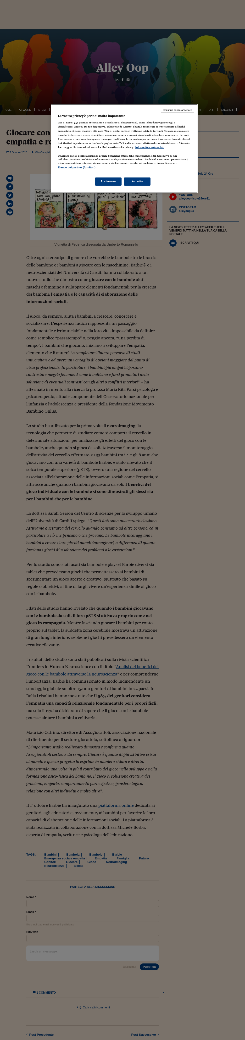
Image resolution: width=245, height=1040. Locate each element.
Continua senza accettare (177, 110)
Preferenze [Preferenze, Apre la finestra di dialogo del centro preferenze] (108, 181)
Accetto (137, 181)
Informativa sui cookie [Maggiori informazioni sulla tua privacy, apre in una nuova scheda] (149, 147)
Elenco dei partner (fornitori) (76, 167)
